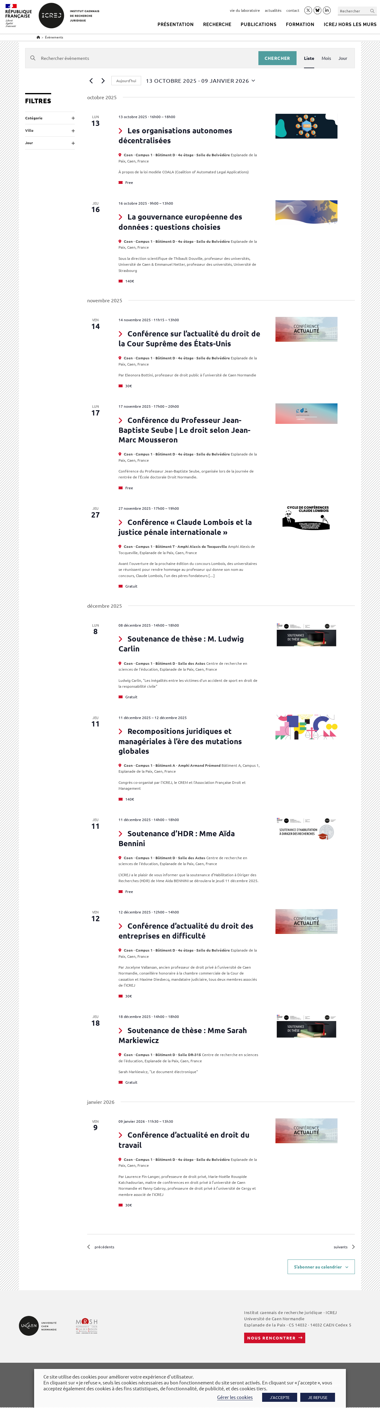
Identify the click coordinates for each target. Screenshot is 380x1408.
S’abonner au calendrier (318, 1267)
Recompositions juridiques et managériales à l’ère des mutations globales (180, 740)
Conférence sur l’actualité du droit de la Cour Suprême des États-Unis (189, 338)
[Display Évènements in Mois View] (326, 58)
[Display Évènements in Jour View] (342, 58)
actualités (273, 10)
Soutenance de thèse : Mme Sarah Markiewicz (182, 1035)
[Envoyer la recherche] (372, 11)
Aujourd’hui (126, 80)
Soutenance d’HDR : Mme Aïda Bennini (176, 838)
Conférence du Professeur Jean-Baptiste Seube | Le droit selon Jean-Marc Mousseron (184, 429)
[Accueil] (38, 37)
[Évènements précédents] (91, 80)
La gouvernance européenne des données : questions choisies (180, 221)
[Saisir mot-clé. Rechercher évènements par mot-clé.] (141, 58)
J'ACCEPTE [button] (279, 1397)
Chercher (277, 58)
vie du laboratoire (245, 10)
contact (292, 10)
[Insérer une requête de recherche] (357, 11)
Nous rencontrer (271, 1338)
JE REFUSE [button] (317, 1397)
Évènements (54, 37)
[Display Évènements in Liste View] (309, 58)
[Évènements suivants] (103, 80)
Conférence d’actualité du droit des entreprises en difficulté (185, 930)
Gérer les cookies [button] (235, 1397)
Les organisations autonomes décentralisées (175, 135)
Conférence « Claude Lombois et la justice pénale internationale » (185, 527)
